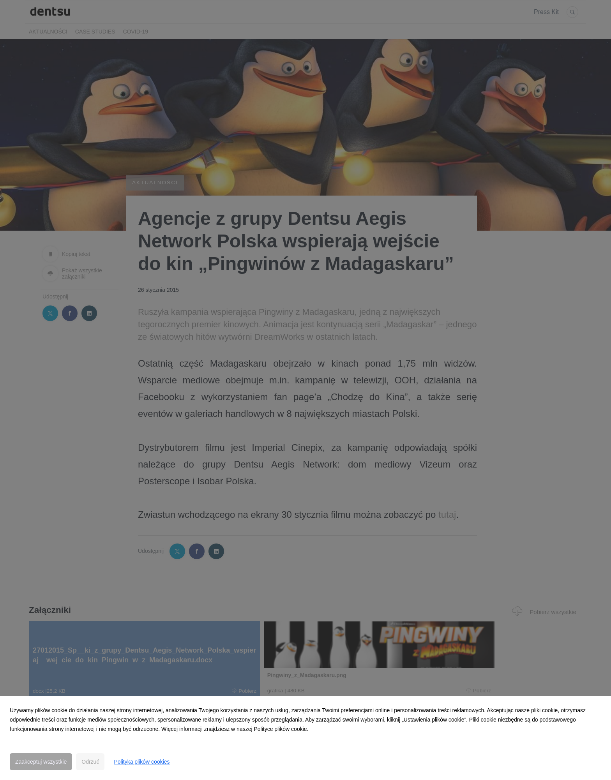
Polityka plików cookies (142, 762)
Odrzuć (90, 762)
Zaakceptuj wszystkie (41, 762)
